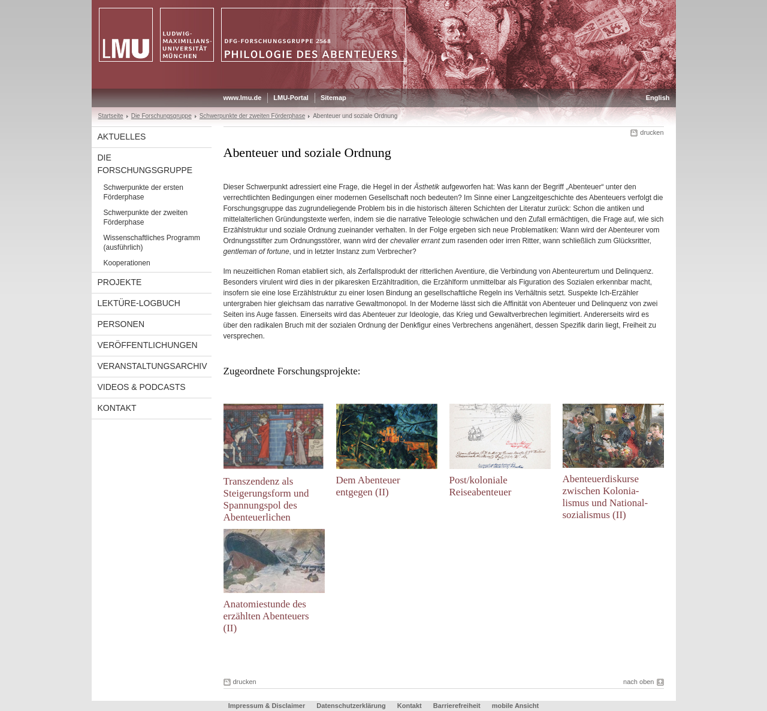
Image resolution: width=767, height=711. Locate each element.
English (658, 97)
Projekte (120, 282)
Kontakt (117, 408)
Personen (121, 324)
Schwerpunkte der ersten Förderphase (143, 192)
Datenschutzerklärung (351, 705)
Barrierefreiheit (457, 705)
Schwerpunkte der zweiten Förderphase (253, 116)
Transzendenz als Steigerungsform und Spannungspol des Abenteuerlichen (266, 499)
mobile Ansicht (515, 705)
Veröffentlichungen (148, 345)
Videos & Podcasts (142, 387)
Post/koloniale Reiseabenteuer (480, 486)
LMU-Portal (291, 97)
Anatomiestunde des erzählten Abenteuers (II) (266, 616)
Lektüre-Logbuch (139, 303)
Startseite (110, 116)
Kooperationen (127, 263)
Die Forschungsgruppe (161, 116)
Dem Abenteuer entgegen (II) (368, 486)
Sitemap (333, 97)
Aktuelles (122, 136)
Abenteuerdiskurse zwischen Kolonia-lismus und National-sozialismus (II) (605, 497)
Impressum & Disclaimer (266, 705)
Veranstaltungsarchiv (152, 366)
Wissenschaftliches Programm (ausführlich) (152, 243)
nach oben (638, 681)
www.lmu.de (243, 97)
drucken (651, 132)
